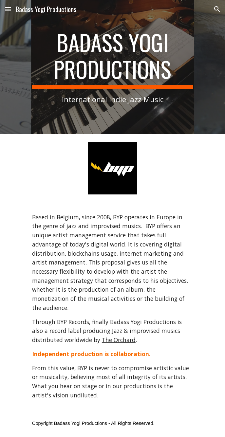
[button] (8, 9)
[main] (112, 67)
